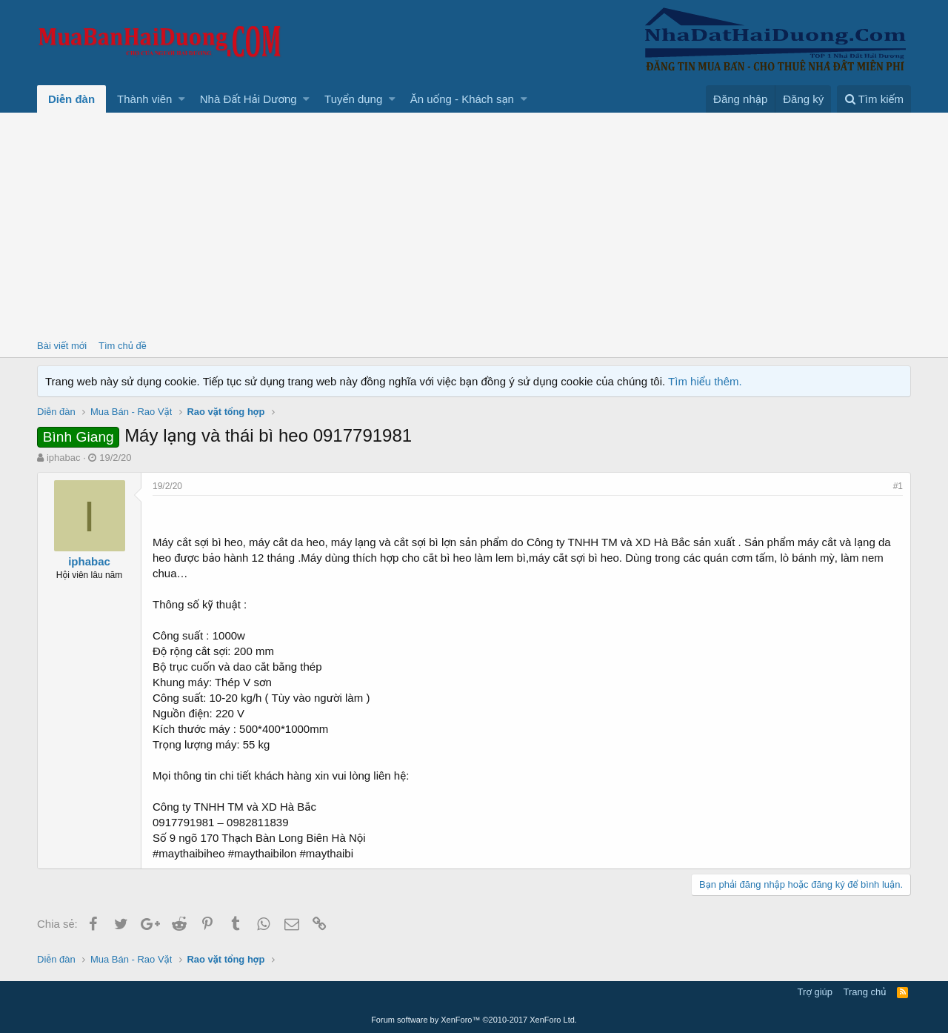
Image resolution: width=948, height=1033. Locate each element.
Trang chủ (865, 991)
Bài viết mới (62, 345)
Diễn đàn (71, 99)
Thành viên (144, 99)
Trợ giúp (815, 991)
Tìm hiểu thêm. (705, 381)
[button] (182, 99)
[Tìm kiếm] (874, 99)
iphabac (64, 457)
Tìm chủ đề (123, 345)
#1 (898, 486)
